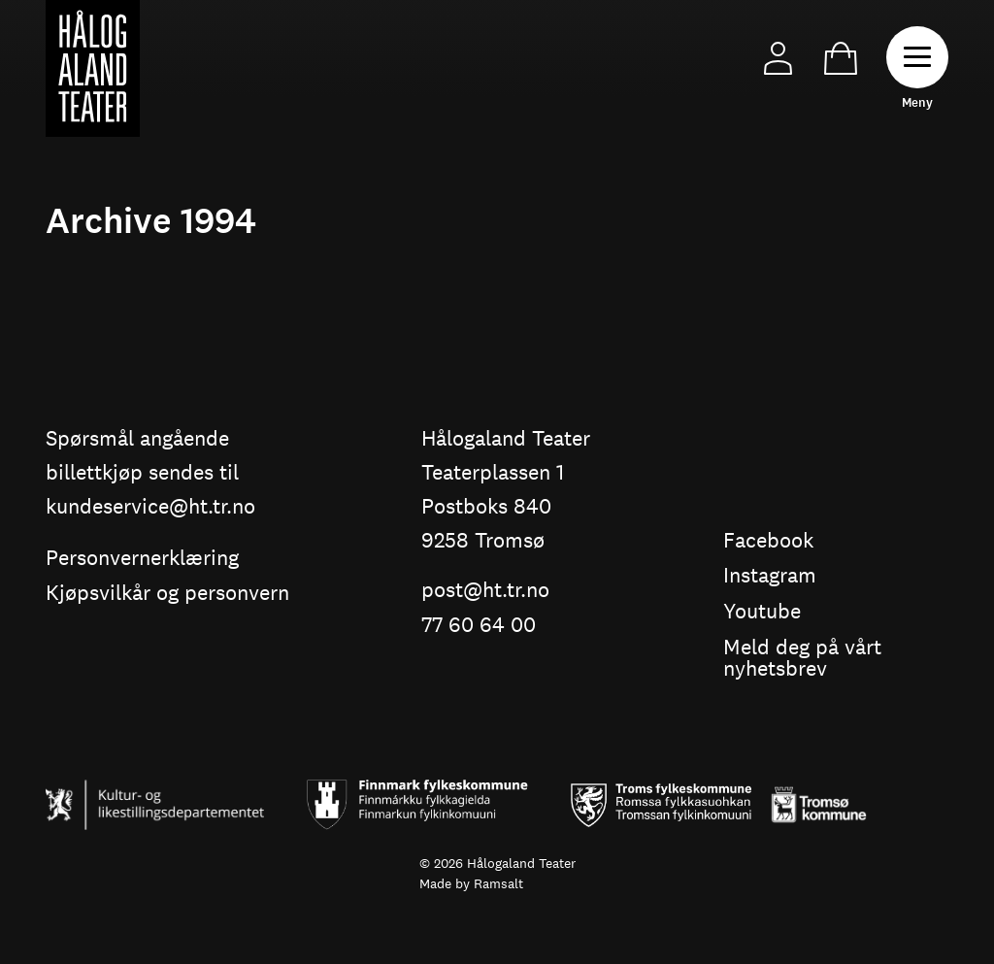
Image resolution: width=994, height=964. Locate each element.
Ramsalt (498, 883)
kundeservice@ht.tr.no (150, 507)
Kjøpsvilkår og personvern (167, 593)
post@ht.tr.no (485, 591)
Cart (840, 59)
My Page (778, 59)
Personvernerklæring (142, 559)
